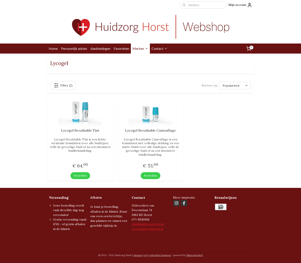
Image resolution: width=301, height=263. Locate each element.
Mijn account (240, 5)
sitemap (138, 255)
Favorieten (121, 48)
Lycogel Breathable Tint (80, 130)
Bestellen (80, 175)
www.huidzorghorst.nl (147, 229)
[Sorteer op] (235, 85)
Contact (159, 48)
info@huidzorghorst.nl (148, 224)
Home (53, 48)
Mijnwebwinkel (194, 255)
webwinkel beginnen (160, 255)
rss (145, 255)
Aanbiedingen (100, 48)
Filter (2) (63, 85)
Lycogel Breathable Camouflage (150, 130)
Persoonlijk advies (74, 48)
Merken (140, 48)
